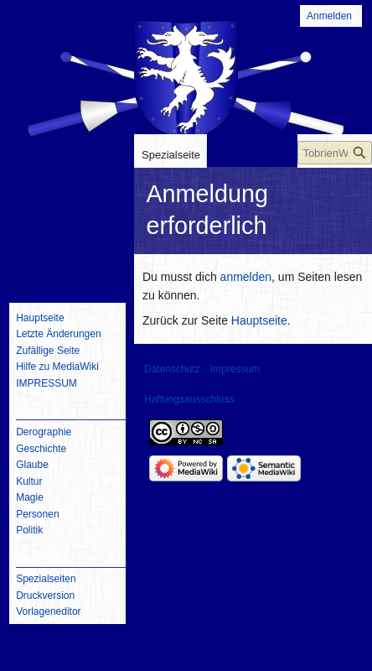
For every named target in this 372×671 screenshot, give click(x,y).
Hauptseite (259, 320)
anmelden (246, 276)
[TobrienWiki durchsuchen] (334, 152)
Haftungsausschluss (189, 399)
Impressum (235, 369)
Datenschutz (172, 369)
